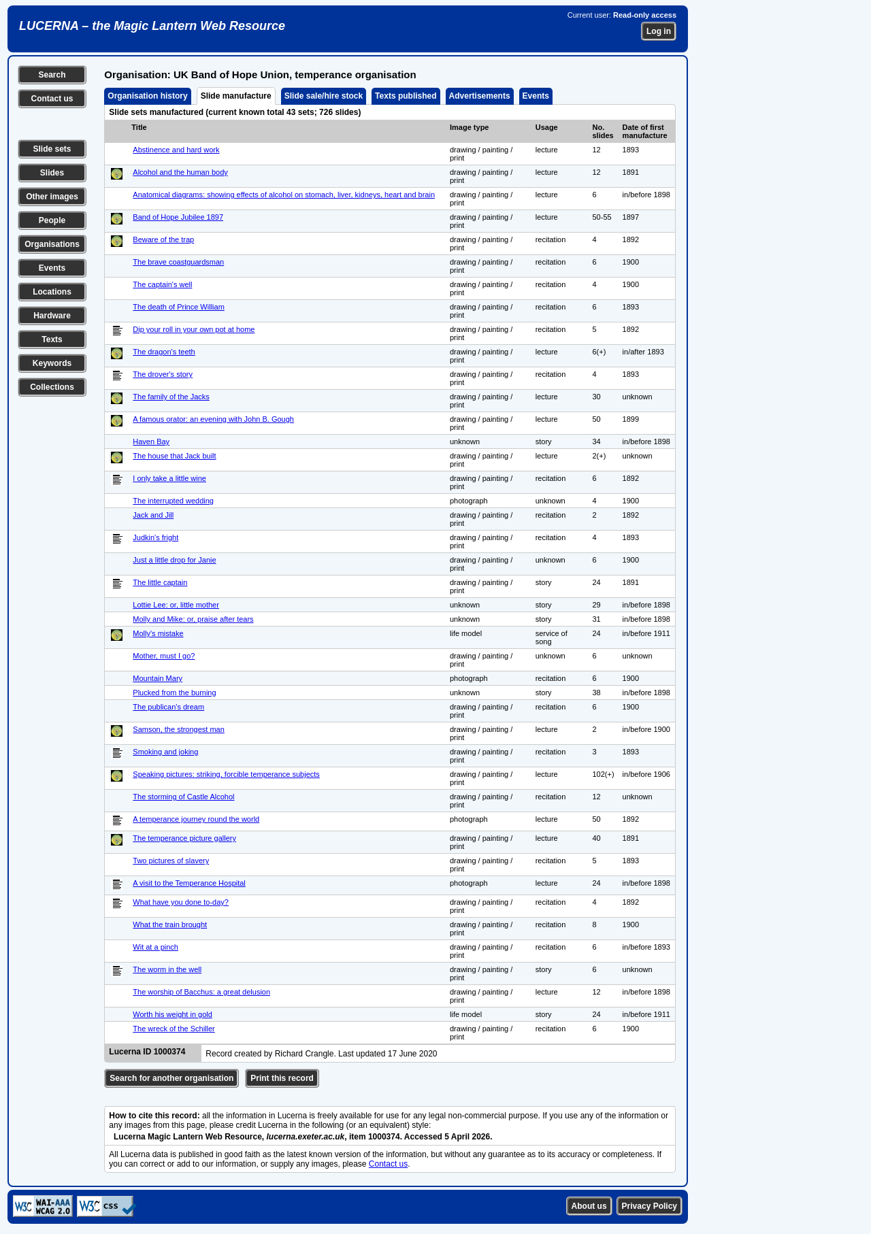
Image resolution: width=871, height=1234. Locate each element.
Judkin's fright (155, 537)
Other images (52, 196)
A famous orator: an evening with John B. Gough (213, 419)
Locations (52, 292)
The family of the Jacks (171, 397)
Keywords (52, 363)
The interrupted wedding (173, 501)
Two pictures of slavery (171, 860)
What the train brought (170, 924)
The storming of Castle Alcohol (183, 797)
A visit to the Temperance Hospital (189, 883)
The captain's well (162, 284)
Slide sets (52, 149)
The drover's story (163, 374)
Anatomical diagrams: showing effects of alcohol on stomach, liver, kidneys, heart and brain (284, 194)
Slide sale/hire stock (323, 96)
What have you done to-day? (181, 902)
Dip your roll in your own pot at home (193, 329)
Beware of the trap (163, 239)
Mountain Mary (157, 678)
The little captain (160, 582)
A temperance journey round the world (196, 819)
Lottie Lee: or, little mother (176, 605)
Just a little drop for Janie (174, 560)
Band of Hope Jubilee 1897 (178, 217)
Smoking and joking (165, 752)
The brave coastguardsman (178, 262)
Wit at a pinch (155, 947)
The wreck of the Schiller (173, 1028)
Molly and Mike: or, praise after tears (193, 619)
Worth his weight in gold (172, 1014)
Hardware (52, 315)
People (52, 220)
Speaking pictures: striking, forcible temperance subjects (226, 774)
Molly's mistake (158, 633)
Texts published (405, 96)
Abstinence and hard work (176, 150)
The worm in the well (167, 969)
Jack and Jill (153, 515)
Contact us (52, 98)
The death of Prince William (179, 307)
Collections (52, 387)
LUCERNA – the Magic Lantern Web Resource (152, 26)
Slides (52, 173)
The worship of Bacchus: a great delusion (201, 992)
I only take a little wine (169, 478)
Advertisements (479, 96)
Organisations (52, 244)
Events (52, 268)
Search (51, 75)
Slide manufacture (236, 96)
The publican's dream (168, 707)
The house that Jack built (174, 456)
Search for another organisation (171, 1078)
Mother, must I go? (164, 656)
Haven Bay (151, 441)
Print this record (282, 1078)
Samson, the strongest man (179, 729)
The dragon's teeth (164, 352)
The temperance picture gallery (184, 838)
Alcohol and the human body (180, 172)
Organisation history (147, 96)
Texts (52, 339)
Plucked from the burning (174, 692)
